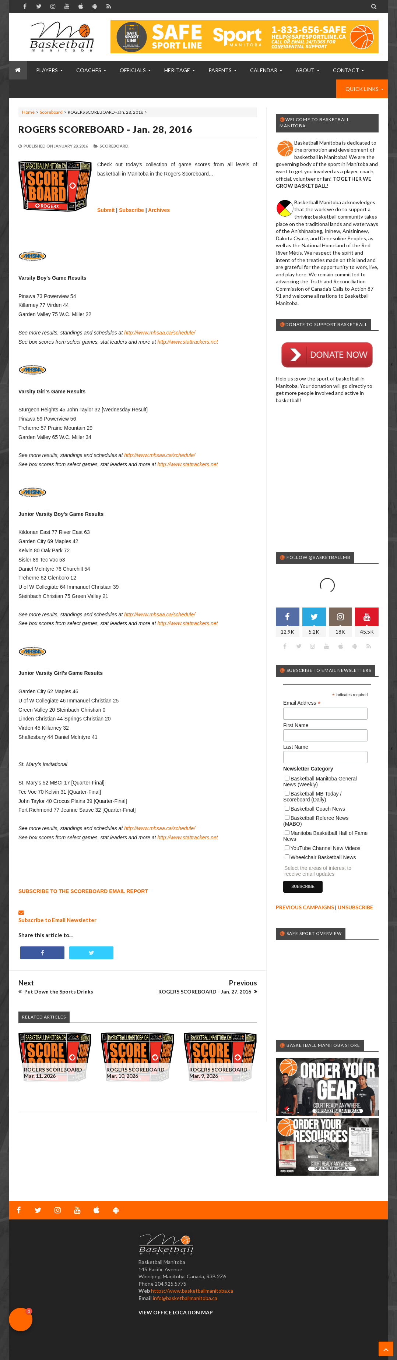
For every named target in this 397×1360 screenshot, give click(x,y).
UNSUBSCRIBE (355, 907)
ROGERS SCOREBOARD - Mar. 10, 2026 (137, 1072)
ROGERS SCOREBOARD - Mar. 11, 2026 (54, 1072)
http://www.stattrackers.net (187, 342)
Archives (159, 210)
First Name (295, 725)
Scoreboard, (114, 146)
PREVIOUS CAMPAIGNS (305, 907)
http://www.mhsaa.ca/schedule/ (159, 333)
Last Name (295, 747)
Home (28, 112)
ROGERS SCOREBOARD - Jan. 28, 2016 (105, 129)
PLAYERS (47, 70)
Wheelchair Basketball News (323, 857)
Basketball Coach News (318, 809)
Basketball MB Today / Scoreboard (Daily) (312, 797)
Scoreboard (51, 112)
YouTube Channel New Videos (325, 848)
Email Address (302, 703)
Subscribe (131, 210)
